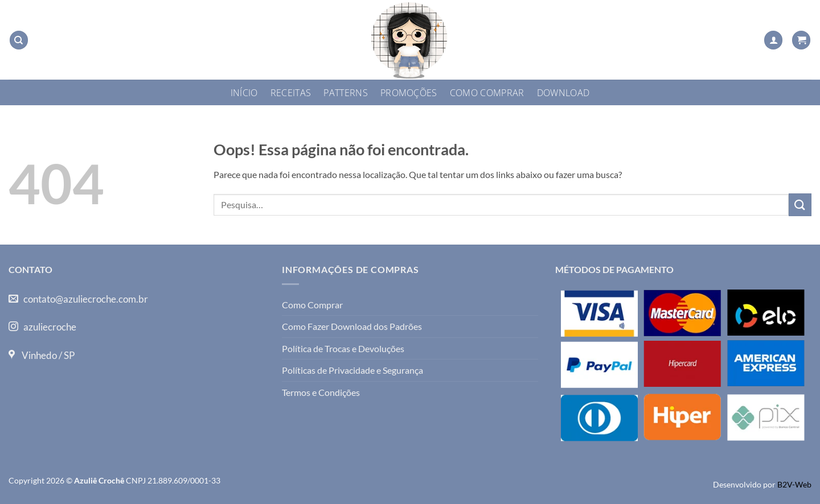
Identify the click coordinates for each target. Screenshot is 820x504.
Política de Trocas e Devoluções (343, 348)
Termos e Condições (321, 392)
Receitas (290, 92)
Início (244, 92)
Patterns (345, 92)
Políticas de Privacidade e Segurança (352, 370)
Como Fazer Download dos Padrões (352, 326)
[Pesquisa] (19, 40)
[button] (773, 40)
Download (563, 92)
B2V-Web (794, 484)
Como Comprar (487, 92)
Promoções (408, 92)
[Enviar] (800, 204)
